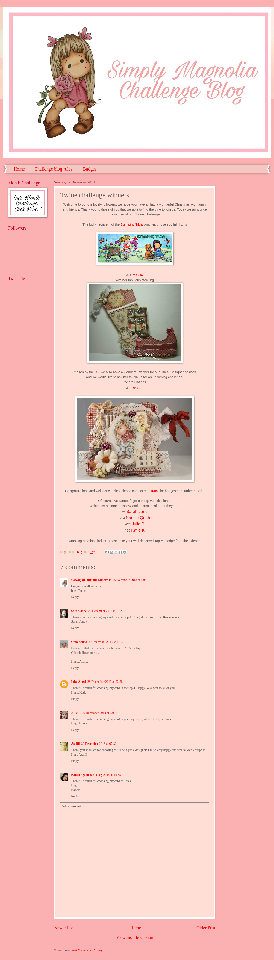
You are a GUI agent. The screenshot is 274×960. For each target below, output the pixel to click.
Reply (75, 597)
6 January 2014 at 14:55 (105, 775)
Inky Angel (78, 681)
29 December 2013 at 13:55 (130, 580)
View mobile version (134, 937)
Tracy (154, 491)
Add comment (71, 806)
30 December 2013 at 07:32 (99, 743)
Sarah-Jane (79, 611)
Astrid (138, 274)
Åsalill (75, 743)
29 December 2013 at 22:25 (105, 681)
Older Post (205, 927)
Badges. (90, 168)
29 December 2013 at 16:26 (105, 611)
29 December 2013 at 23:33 (99, 713)
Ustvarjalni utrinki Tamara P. (91, 580)
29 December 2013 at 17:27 (106, 642)
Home (19, 168)
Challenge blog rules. (54, 168)
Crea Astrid (79, 642)
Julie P (138, 524)
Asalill (138, 388)
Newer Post (64, 927)
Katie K (138, 530)
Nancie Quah (80, 775)
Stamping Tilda (131, 224)
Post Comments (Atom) (87, 950)
